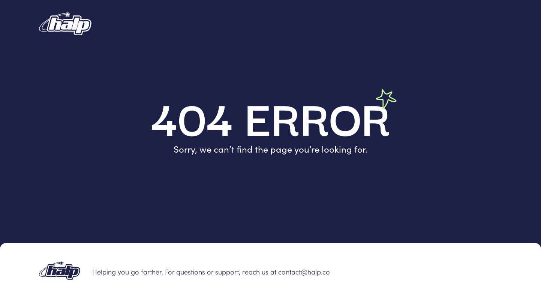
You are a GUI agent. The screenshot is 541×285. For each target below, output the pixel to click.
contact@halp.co (304, 271)
